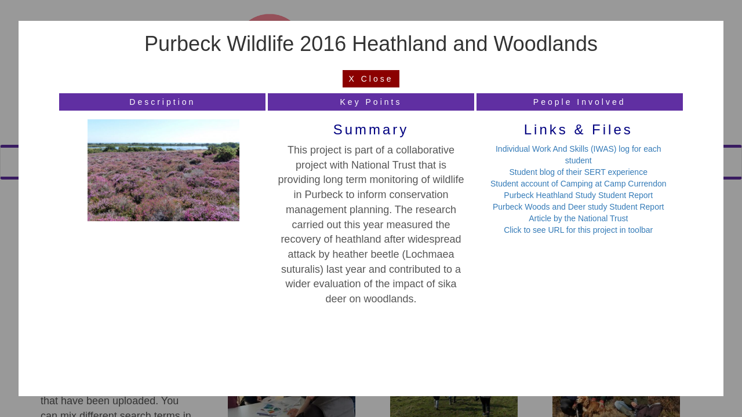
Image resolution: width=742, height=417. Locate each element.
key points (371, 102)
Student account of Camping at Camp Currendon (578, 183)
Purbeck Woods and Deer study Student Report (578, 206)
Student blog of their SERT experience (579, 172)
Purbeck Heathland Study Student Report (578, 195)
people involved (579, 102)
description (162, 102)
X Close (370, 78)
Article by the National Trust (578, 218)
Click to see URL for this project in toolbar (578, 230)
